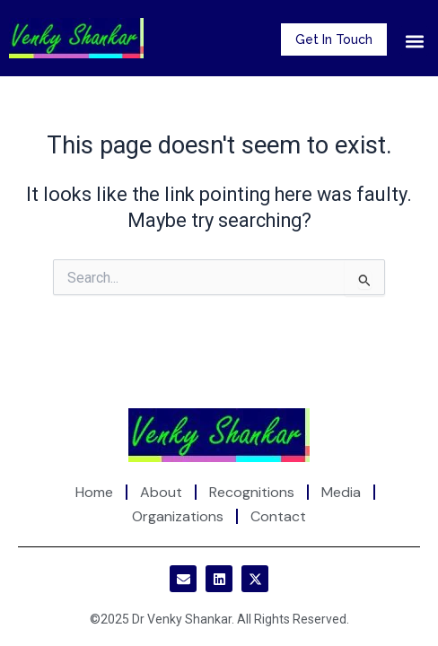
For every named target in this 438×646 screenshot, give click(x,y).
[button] (414, 41)
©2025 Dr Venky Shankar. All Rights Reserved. (219, 619)
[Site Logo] (219, 433)
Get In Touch (333, 39)
